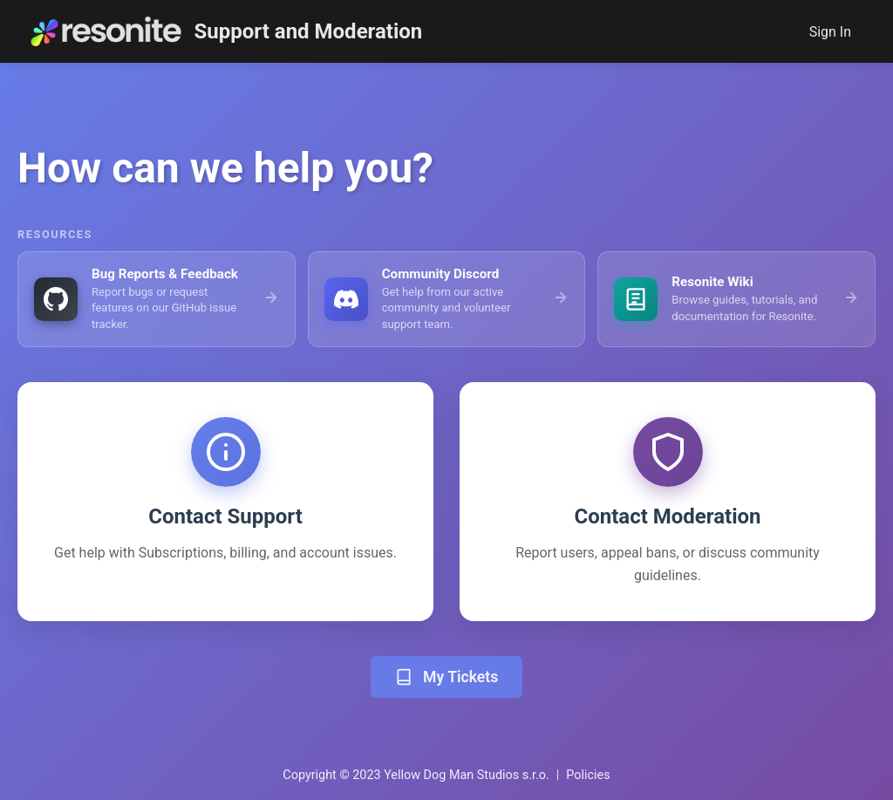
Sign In (830, 32)
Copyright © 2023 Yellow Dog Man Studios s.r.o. (416, 775)
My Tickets (447, 677)
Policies (588, 775)
